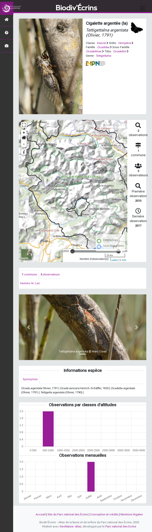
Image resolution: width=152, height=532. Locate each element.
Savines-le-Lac (30, 283)
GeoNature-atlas (70, 526)
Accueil (41, 514)
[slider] (72, 251)
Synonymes (30, 379)
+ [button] (24, 132)
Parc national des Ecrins (120, 526)
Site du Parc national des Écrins (68, 514)
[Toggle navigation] (142, 8)
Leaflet (113, 260)
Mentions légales (131, 514)
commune (29, 274)
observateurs (50, 274)
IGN (124, 260)
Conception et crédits (104, 514)
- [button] (24, 144)
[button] (24, 138)
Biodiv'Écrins (76, 8)
